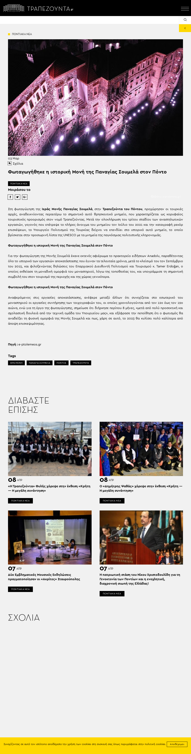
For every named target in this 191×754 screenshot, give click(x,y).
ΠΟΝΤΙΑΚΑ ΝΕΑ (18, 183)
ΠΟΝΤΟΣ (61, 363)
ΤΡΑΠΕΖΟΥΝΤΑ (81, 363)
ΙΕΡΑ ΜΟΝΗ (16, 363)
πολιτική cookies (155, 744)
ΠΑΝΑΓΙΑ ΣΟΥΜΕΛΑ (39, 363)
